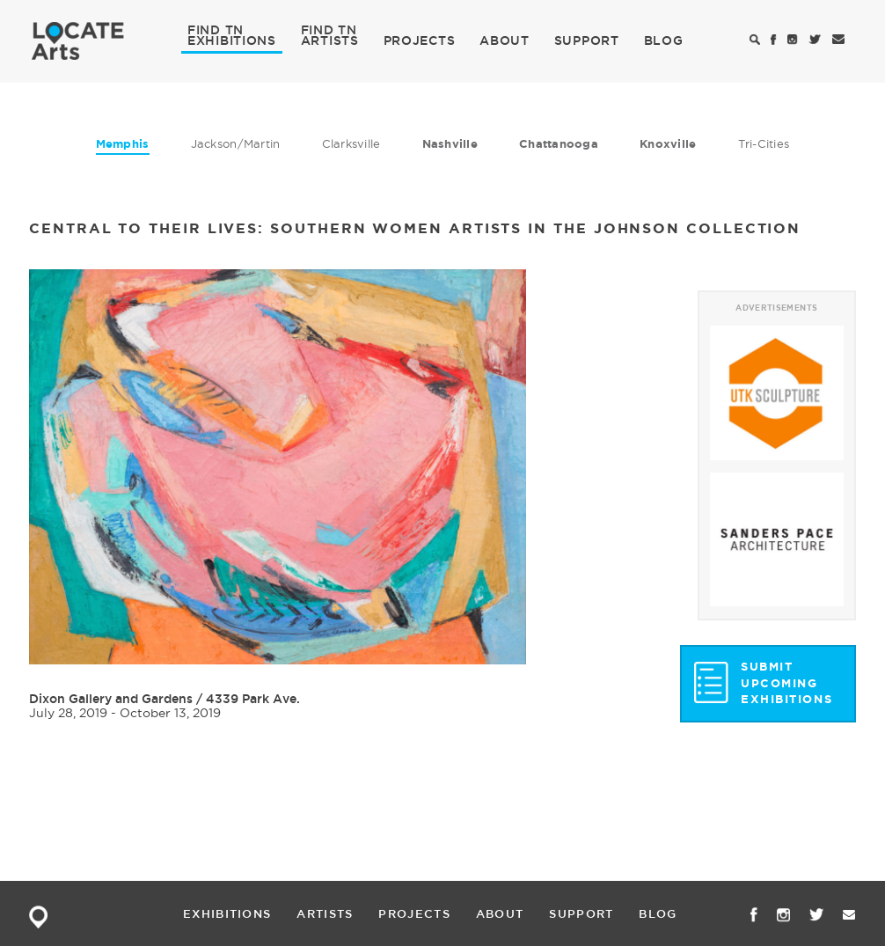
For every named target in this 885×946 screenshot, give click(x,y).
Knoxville (668, 143)
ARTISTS (330, 40)
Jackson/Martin (236, 143)
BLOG (664, 40)
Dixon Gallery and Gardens (111, 699)
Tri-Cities (764, 143)
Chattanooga (558, 143)
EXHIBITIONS (231, 40)
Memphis (123, 143)
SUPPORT (586, 40)
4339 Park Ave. (253, 699)
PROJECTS (420, 40)
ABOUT (504, 40)
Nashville (450, 143)
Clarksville (351, 143)
